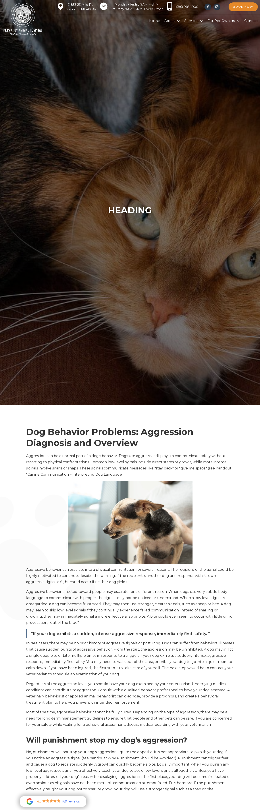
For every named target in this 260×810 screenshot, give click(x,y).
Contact (251, 21)
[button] (172, 21)
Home (154, 21)
